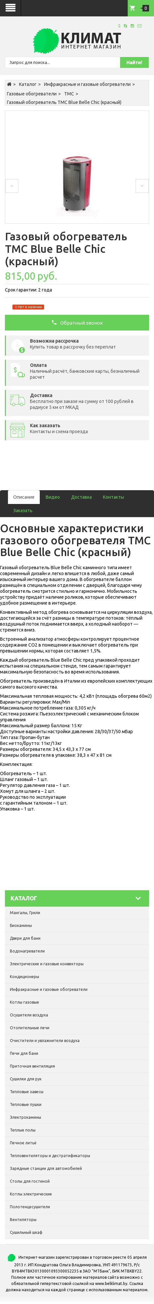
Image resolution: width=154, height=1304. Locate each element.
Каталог (28, 84)
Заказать (23, 510)
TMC (69, 93)
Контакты (113, 497)
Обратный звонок (77, 322)
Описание (24, 497)
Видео (53, 497)
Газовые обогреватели (32, 93)
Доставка (81, 497)
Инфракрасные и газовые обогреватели (87, 84)
